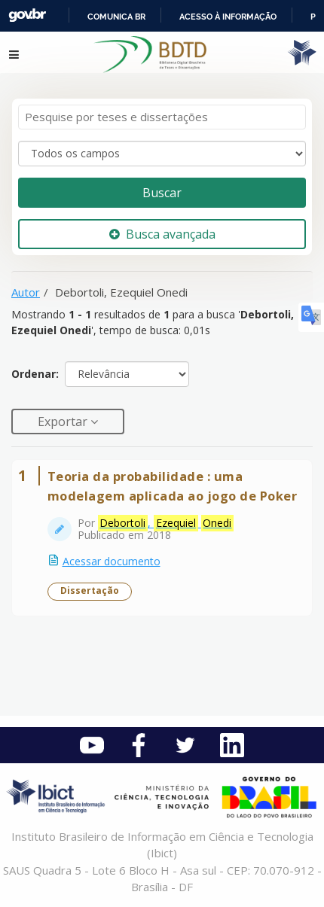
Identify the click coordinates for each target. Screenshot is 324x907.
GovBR (27, 15)
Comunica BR (116, 16)
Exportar (64, 421)
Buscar (162, 192)
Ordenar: (35, 374)
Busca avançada (162, 234)
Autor (25, 292)
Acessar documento (111, 561)
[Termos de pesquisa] (162, 117)
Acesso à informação (228, 16)
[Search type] (162, 153)
